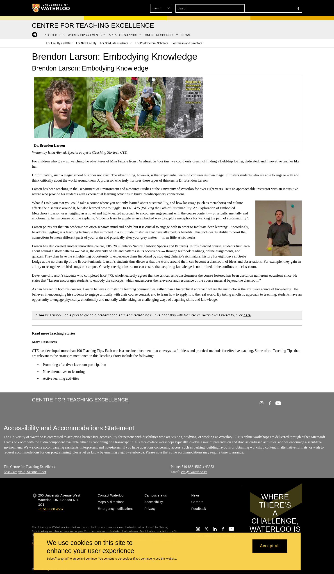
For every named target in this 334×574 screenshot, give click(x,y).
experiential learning (175, 175)
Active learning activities (61, 378)
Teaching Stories (62, 333)
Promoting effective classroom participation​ (74, 365)
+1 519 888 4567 (51, 509)
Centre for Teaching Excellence (80, 400)
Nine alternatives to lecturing (64, 371)
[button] (265, 8)
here (247, 315)
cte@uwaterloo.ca (131, 452)
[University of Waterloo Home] (51, 8)
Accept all (269, 546)
